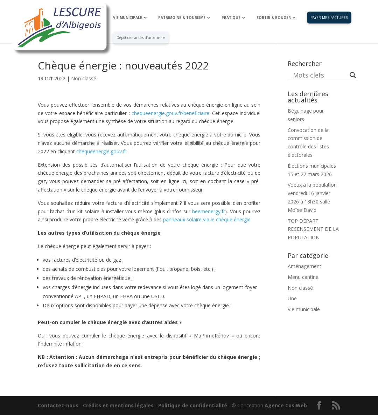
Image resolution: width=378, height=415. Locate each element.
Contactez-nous (58, 405)
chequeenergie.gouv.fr (101, 151)
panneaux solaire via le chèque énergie (207, 219)
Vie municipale (304, 309)
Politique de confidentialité (192, 405)
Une (292, 298)
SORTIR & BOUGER (274, 17)
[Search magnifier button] (353, 75)
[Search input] (319, 75)
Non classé (83, 78)
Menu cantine (303, 277)
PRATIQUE (231, 17)
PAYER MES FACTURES (329, 17)
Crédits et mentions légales (118, 405)
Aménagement (304, 266)
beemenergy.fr (208, 211)
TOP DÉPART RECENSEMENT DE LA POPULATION (313, 229)
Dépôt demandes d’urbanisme (141, 37)
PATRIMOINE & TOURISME (181, 17)
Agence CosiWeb (286, 405)
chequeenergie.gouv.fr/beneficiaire (170, 113)
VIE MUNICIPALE (127, 17)
